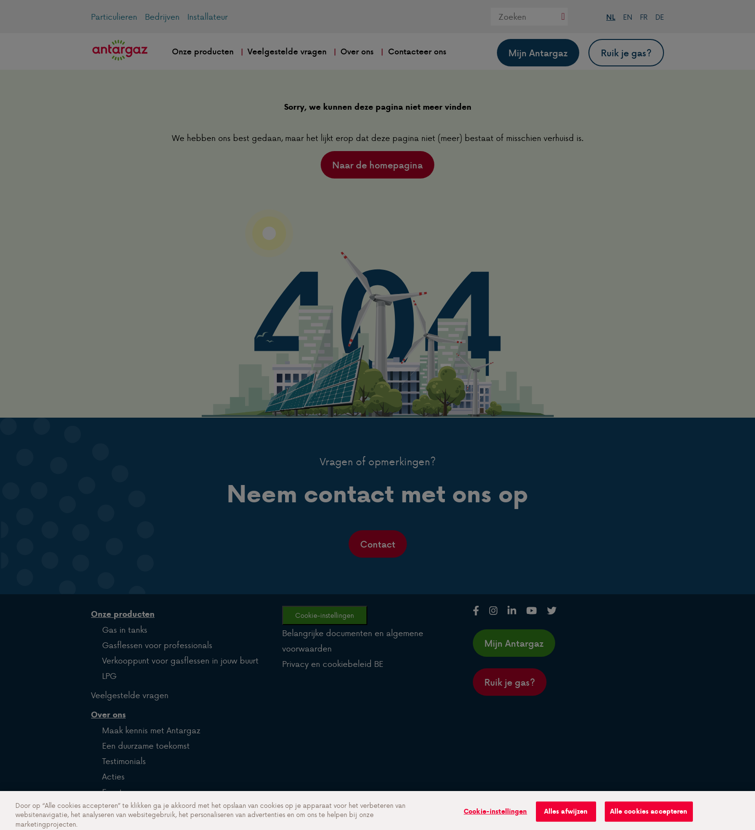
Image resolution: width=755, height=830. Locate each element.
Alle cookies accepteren (649, 816)
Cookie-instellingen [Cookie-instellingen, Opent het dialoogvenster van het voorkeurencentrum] (495, 816)
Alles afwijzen (566, 816)
